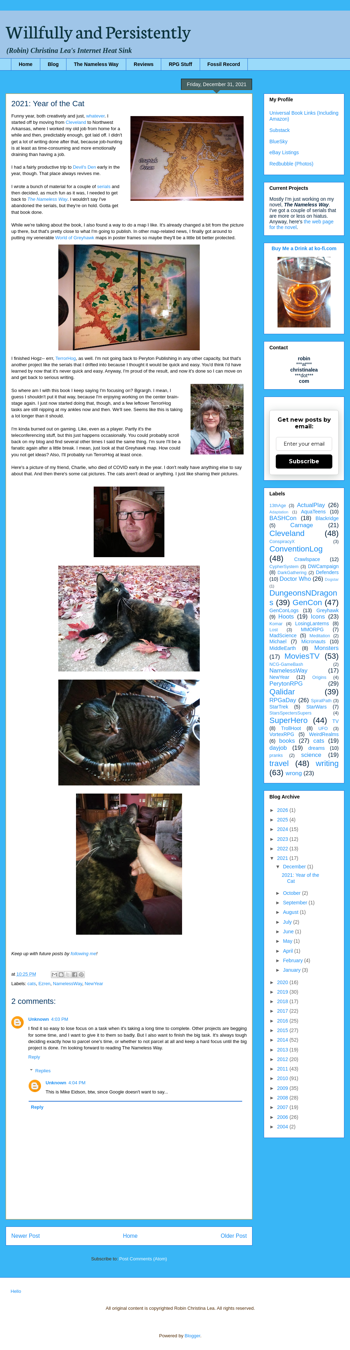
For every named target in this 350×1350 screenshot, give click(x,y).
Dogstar (332, 579)
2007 (283, 1107)
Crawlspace (307, 559)
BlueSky (278, 141)
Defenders (327, 572)
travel (279, 763)
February (293, 960)
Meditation (319, 635)
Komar (275, 623)
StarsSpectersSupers (290, 713)
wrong (294, 773)
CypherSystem (284, 566)
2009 (283, 1088)
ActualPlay (311, 505)
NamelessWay (67, 983)
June (289, 931)
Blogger (192, 1335)
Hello (16, 1291)
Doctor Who (295, 578)
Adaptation (278, 512)
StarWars (316, 707)
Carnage (301, 525)
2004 (283, 1126)
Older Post (234, 1236)
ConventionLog (296, 548)
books (287, 740)
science (311, 755)
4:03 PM (59, 1019)
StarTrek (278, 707)
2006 (283, 1117)
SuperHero (288, 720)
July (288, 922)
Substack (279, 130)
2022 (283, 848)
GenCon (307, 602)
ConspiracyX (281, 541)
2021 (283, 858)
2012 (283, 1059)
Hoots (286, 616)
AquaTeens (313, 511)
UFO (323, 728)
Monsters (326, 648)
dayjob (278, 748)
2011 (283, 1069)
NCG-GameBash (286, 664)
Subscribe (304, 461)
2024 (283, 829)
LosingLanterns (312, 623)
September (295, 902)
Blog (53, 64)
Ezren (45, 983)
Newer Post (25, 1236)
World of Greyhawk (74, 237)
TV (335, 721)
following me (83, 953)
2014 (283, 1040)
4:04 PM (77, 1082)
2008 (283, 1098)
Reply (34, 1057)
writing (327, 763)
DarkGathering (292, 572)
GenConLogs (284, 610)
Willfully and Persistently (98, 30)
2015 (283, 1030)
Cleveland (76, 122)
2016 (283, 1021)
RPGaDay (282, 700)
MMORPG (312, 629)
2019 (283, 992)
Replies (43, 1070)
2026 (283, 810)
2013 (283, 1050)
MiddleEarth (282, 648)
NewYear (93, 983)
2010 (283, 1078)
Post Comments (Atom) (143, 1258)
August (291, 912)
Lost (273, 629)
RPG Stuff (180, 64)
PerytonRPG (286, 683)
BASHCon (282, 518)
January (292, 970)
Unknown (38, 1019)
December (295, 866)
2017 (283, 1011)
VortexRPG (281, 734)
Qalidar (282, 691)
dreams (316, 748)
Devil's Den (84, 167)
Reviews (143, 64)
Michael (277, 641)
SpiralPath (321, 700)
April (288, 951)
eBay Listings (284, 152)
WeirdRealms (324, 734)
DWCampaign (323, 566)
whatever (95, 116)
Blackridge (327, 518)
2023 (283, 839)
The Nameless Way (96, 64)
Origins (319, 677)
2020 (283, 982)
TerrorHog (66, 358)
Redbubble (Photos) (291, 164)
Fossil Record (224, 64)
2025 (283, 819)
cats (32, 983)
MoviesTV (302, 656)
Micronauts (313, 641)
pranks (276, 755)
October (292, 893)
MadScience (283, 635)
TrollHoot (291, 728)
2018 (283, 1001)
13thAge (277, 505)
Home (26, 64)
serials (104, 186)
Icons (318, 616)
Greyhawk (327, 610)
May (288, 941)
